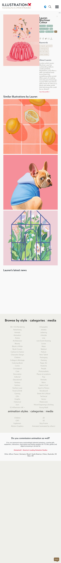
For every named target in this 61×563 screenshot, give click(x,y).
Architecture (17, 341)
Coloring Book (17, 363)
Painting (44, 360)
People (43, 369)
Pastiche (44, 366)
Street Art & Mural (43, 394)
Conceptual (17, 369)
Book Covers (17, 349)
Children (17, 357)
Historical (17, 402)
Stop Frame (43, 423)
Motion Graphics (17, 426)
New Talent (43, 355)
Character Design (17, 355)
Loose (43, 344)
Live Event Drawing (44, 341)
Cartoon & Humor (17, 352)
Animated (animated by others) (43, 426)
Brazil (29, 454)
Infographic (43, 327)
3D (44, 421)
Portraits (44, 380)
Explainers (17, 423)
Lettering (43, 332)
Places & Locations (44, 374)
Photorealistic (44, 371)
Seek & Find (43, 385)
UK (33, 456)
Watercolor (43, 402)
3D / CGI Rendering (17, 327)
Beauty (17, 344)
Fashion (17, 385)
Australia (51, 454)
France (16, 454)
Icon (17, 405)
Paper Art (43, 363)
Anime (17, 338)
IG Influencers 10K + (17, 407)
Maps (44, 346)
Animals (17, 332)
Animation (17, 335)
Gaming (17, 394)
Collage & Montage (17, 360)
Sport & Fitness (43, 388)
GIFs (17, 396)
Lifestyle (44, 335)
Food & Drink (17, 391)
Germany (23, 454)
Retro (44, 382)
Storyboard (44, 391)
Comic (17, 366)
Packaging (43, 357)
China (45, 454)
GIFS (17, 421)
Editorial (17, 377)
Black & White (17, 346)
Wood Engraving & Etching (43, 405)
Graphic (17, 399)
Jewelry (43, 330)
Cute (17, 371)
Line (43, 338)
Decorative (17, 374)
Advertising (17, 330)
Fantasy (17, 382)
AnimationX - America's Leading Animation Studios (30, 450)
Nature (43, 352)
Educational (17, 380)
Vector (43, 399)
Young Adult (43, 407)
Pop (43, 377)
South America (36, 454)
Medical (44, 349)
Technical (43, 396)
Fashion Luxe (17, 388)
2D (44, 418)
